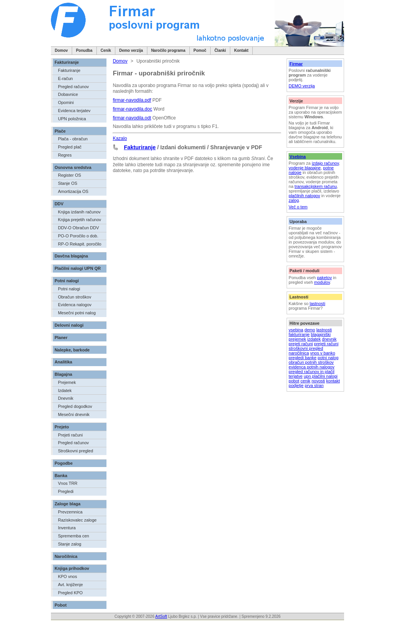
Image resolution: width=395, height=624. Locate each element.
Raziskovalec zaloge (77, 520)
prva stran (314, 385)
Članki (220, 50)
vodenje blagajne (305, 167)
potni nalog (328, 357)
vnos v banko (322, 353)
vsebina (296, 329)
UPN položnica (72, 118)
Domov (61, 50)
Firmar (295, 63)
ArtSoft (161, 616)
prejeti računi (301, 343)
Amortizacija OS (73, 191)
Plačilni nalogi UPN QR (77, 268)
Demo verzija (131, 50)
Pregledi (65, 491)
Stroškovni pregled (75, 450)
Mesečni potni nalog (77, 312)
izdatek (314, 339)
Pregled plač (69, 147)
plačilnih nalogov (304, 195)
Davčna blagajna (71, 256)
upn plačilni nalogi (320, 376)
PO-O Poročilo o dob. (78, 236)
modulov (322, 282)
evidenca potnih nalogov (311, 367)
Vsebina (297, 156)
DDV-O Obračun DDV (78, 227)
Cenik (106, 50)
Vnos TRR (68, 483)
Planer (61, 337)
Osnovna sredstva (72, 167)
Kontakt (241, 50)
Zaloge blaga (67, 503)
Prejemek (67, 382)
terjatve (295, 376)
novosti (318, 380)
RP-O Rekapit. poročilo (79, 244)
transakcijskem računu (316, 186)
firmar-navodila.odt (132, 118)
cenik (305, 380)
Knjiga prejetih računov (79, 219)
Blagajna (63, 374)
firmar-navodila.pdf (132, 100)
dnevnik (329, 339)
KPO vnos (67, 576)
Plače (60, 131)
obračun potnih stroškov (311, 362)
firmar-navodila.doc (132, 109)
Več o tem (298, 207)
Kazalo (120, 138)
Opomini (66, 102)
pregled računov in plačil (311, 371)
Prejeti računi (70, 435)
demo (309, 329)
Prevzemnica (70, 512)
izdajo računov (325, 163)
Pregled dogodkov (75, 406)
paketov (324, 277)
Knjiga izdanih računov (79, 212)
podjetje (296, 385)
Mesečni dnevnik (73, 414)
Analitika (63, 362)
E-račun (65, 78)
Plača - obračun (73, 138)
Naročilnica (65, 556)
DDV (58, 203)
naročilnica (299, 353)
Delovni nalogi (68, 325)
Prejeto (61, 427)
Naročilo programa (168, 50)
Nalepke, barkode (71, 350)
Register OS (69, 175)
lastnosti (317, 303)
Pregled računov (73, 86)
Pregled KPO (70, 592)
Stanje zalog (69, 544)
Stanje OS (67, 183)
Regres (64, 155)
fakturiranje (299, 334)
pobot (294, 380)
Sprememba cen (73, 536)
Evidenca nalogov (74, 304)
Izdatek (64, 390)
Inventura (67, 527)
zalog (294, 200)
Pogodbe (63, 463)
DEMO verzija (302, 86)
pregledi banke (302, 357)
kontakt (333, 380)
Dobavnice (68, 94)
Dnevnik (65, 398)
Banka (60, 475)
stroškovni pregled (306, 348)
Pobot (60, 605)
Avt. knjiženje (70, 584)
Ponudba (84, 50)
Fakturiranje (66, 62)
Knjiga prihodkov (71, 568)
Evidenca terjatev (74, 110)
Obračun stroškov (74, 297)
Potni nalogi (66, 280)
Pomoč (200, 50)
